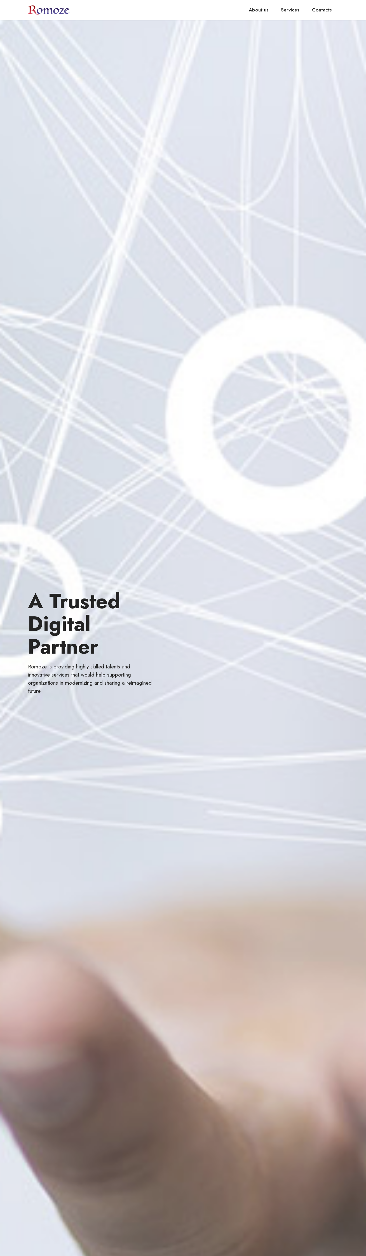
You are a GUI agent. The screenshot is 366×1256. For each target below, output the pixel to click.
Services (290, 9)
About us (258, 9)
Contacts (322, 9)
